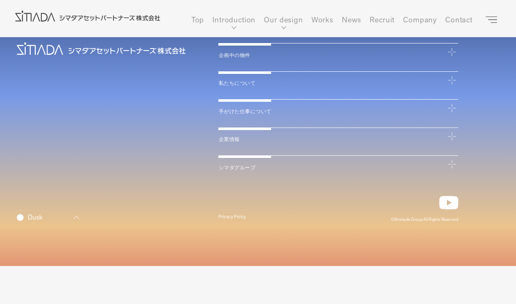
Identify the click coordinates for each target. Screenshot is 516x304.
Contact (459, 20)
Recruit (382, 20)
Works (322, 20)
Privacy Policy (236, 219)
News (351, 20)
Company (420, 20)
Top (197, 20)
